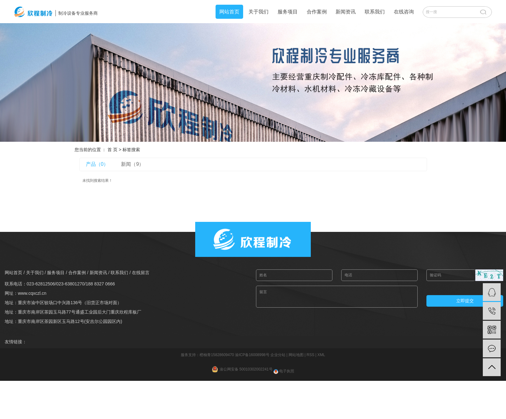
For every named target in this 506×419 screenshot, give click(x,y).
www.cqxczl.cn (32, 293)
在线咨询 (404, 11)
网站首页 (229, 11)
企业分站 (277, 355)
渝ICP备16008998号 (252, 355)
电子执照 (284, 371)
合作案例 (317, 11)
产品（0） (97, 164)
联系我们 (375, 11)
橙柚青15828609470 (217, 355)
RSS (310, 355)
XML (321, 355)
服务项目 (288, 11)
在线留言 (140, 272)
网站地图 (296, 355)
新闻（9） (132, 164)
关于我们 (258, 11)
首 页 (112, 149)
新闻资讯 (346, 11)
